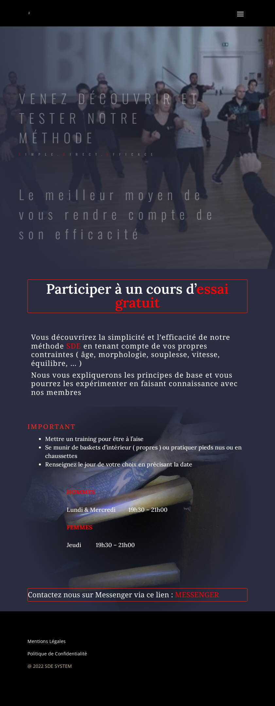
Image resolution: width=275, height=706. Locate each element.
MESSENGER (197, 594)
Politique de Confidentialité (57, 654)
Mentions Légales (46, 641)
